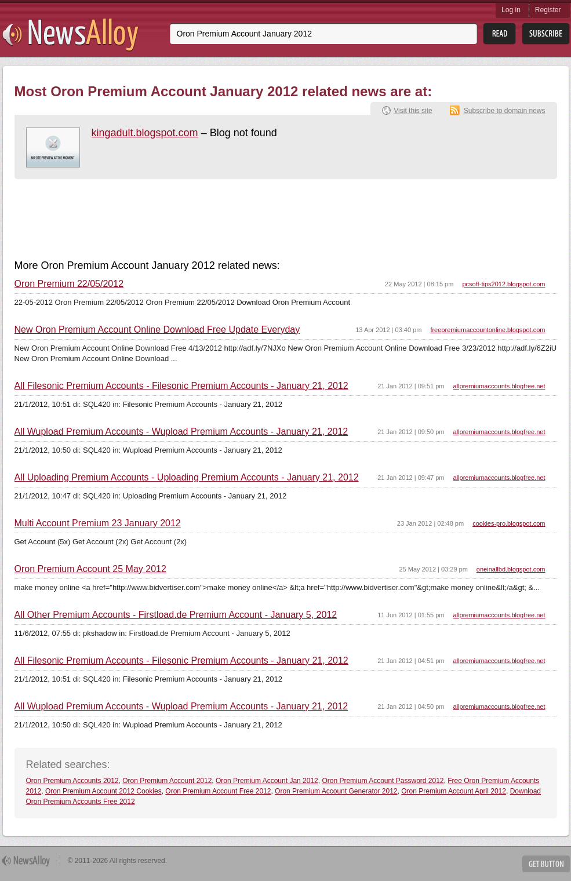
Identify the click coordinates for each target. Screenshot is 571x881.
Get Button (546, 863)
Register (548, 10)
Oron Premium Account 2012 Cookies (103, 791)
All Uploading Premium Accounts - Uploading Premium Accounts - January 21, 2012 (186, 477)
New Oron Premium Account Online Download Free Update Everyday (157, 329)
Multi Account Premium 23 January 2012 (97, 523)
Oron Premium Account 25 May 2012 (90, 569)
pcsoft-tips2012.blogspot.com (503, 284)
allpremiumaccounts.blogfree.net (499, 386)
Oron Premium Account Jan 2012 (267, 781)
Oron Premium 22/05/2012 (69, 284)
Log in (511, 10)
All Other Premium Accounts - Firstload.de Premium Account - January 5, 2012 (175, 615)
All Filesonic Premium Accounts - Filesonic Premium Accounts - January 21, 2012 (181, 386)
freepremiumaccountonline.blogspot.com (487, 329)
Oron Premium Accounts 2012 (72, 781)
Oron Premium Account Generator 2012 (336, 791)
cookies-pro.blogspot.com (508, 523)
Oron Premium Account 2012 (167, 781)
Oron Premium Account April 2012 (453, 791)
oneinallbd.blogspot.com (511, 569)
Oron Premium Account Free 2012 (218, 791)
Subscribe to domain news (504, 111)
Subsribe (546, 34)
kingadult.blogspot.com (145, 133)
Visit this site (413, 111)
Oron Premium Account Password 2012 (382, 781)
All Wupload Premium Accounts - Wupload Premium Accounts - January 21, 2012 (181, 431)
